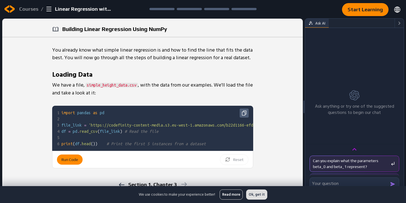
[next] (183, 184)
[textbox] (211, 128)
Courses (28, 9)
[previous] (121, 184)
